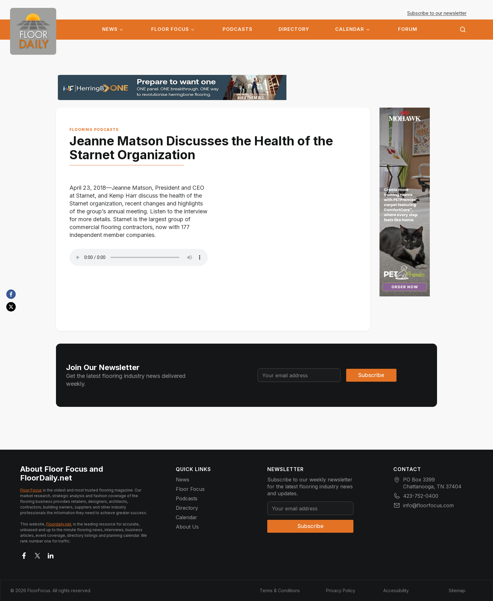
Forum (407, 29)
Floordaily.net (58, 523)
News (110, 29)
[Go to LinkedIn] (51, 554)
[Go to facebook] (24, 554)
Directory (294, 29)
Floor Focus (170, 29)
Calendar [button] (349, 29)
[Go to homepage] (33, 31)
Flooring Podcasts (100, 129)
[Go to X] (37, 554)
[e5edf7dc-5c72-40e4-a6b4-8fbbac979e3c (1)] (408, 202)
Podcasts (237, 29)
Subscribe (371, 375)
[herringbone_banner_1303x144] (172, 87)
